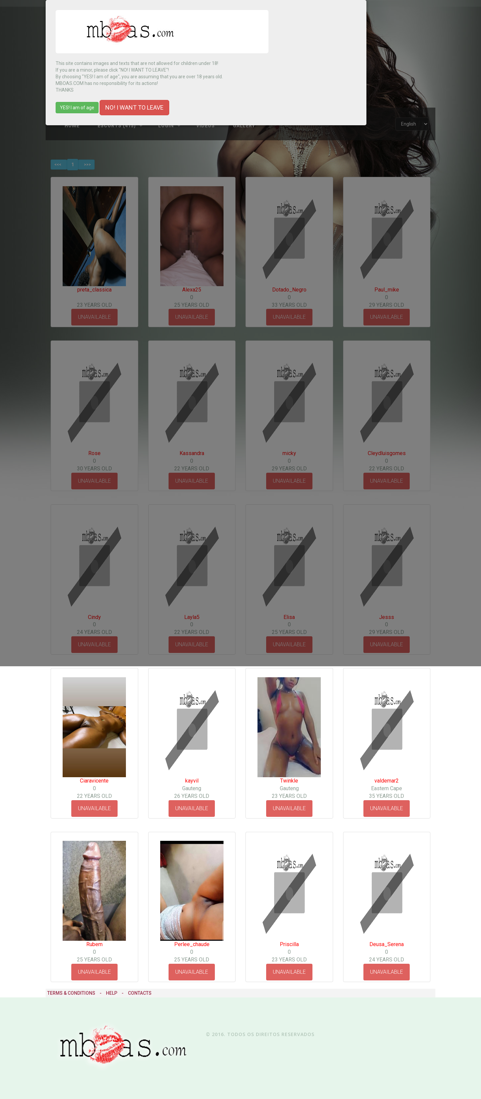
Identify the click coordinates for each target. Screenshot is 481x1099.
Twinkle (289, 781)
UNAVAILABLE (94, 808)
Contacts (140, 993)
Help (111, 993)
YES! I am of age (77, 107)
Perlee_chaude (192, 944)
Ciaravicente (94, 781)
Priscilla (289, 944)
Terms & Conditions (71, 993)
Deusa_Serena (386, 944)
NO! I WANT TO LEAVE (134, 107)
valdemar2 (386, 781)
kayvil (192, 781)
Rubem (94, 944)
